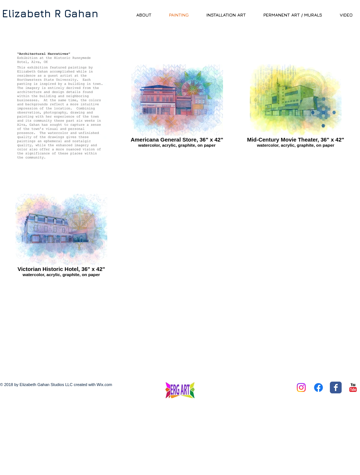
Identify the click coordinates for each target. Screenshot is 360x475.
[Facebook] (318, 387)
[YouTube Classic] (353, 387)
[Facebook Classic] (336, 387)
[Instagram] (301, 387)
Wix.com (104, 384)
